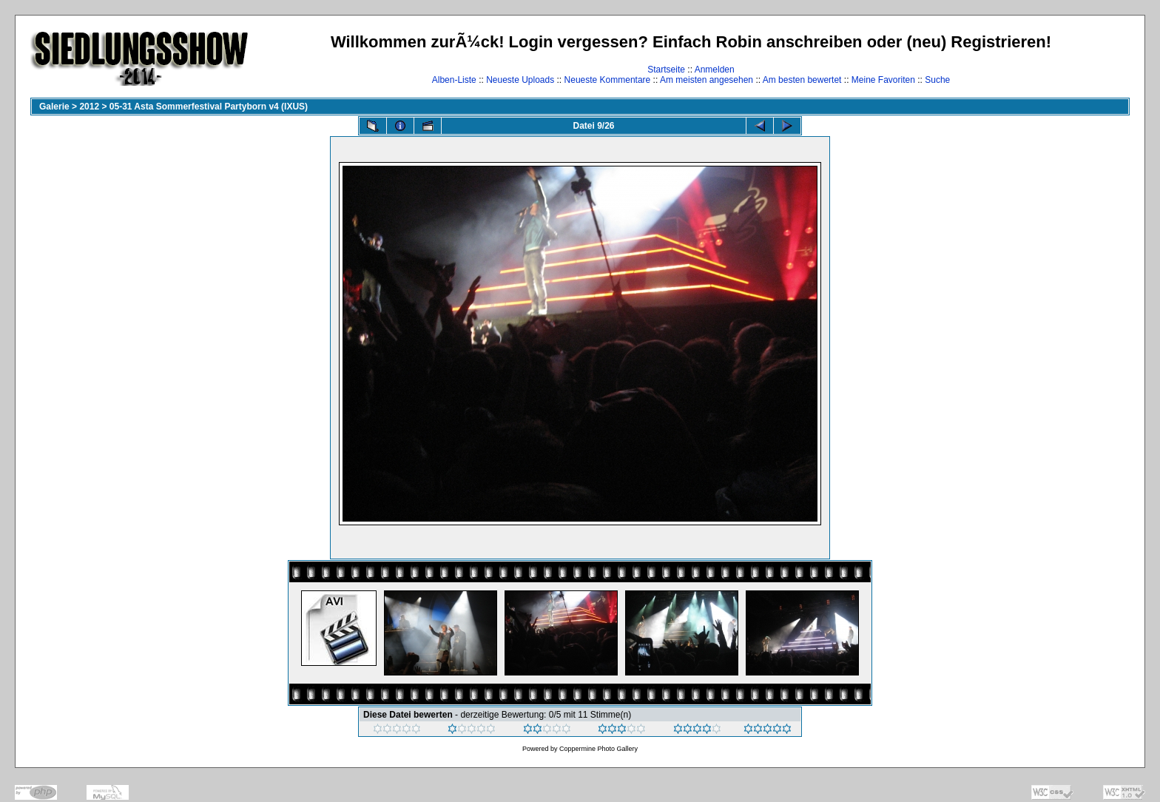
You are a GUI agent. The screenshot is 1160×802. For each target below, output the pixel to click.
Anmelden (715, 69)
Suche (937, 80)
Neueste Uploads (520, 80)
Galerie (54, 106)
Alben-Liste (454, 80)
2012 (89, 106)
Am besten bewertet (802, 80)
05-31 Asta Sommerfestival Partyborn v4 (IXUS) (208, 106)
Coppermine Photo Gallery (598, 748)
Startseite (666, 69)
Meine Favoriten (883, 80)
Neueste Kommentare (607, 80)
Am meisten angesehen (706, 80)
